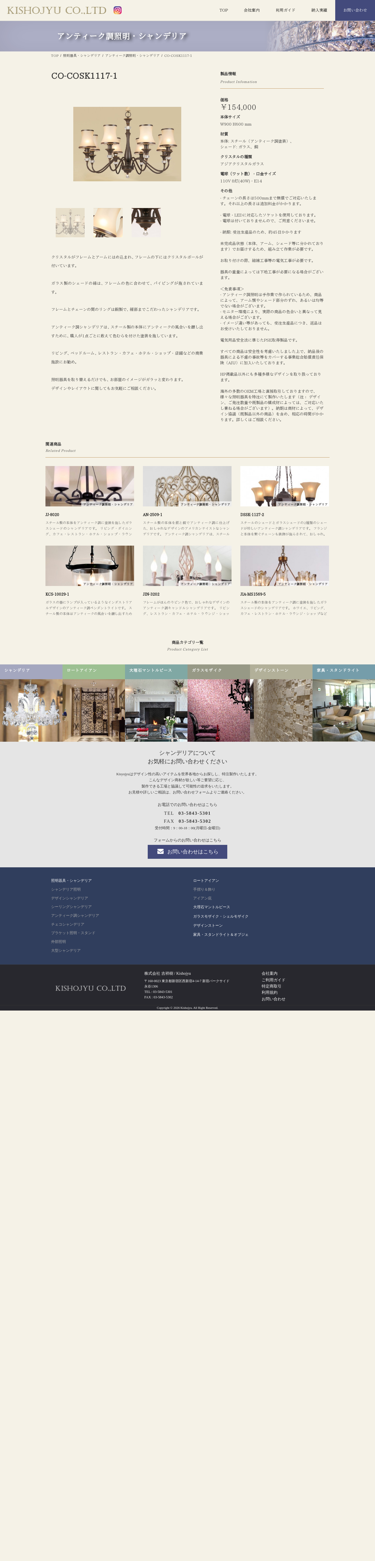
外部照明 (58, 942)
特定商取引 (272, 986)
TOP (224, 10)
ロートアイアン (206, 880)
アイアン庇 (202, 898)
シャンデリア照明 (66, 889)
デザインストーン (208, 925)
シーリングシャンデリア (71, 907)
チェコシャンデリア (67, 924)
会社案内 (252, 10)
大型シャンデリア (66, 951)
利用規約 (270, 992)
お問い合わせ (355, 10)
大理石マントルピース (211, 907)
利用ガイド (285, 10)
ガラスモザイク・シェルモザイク (221, 916)
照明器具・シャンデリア (71, 880)
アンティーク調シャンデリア (75, 916)
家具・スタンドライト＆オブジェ (221, 934)
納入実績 (319, 10)
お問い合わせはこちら (187, 851)
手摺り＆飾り (204, 889)
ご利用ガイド (274, 980)
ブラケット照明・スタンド (73, 933)
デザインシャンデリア (69, 898)
